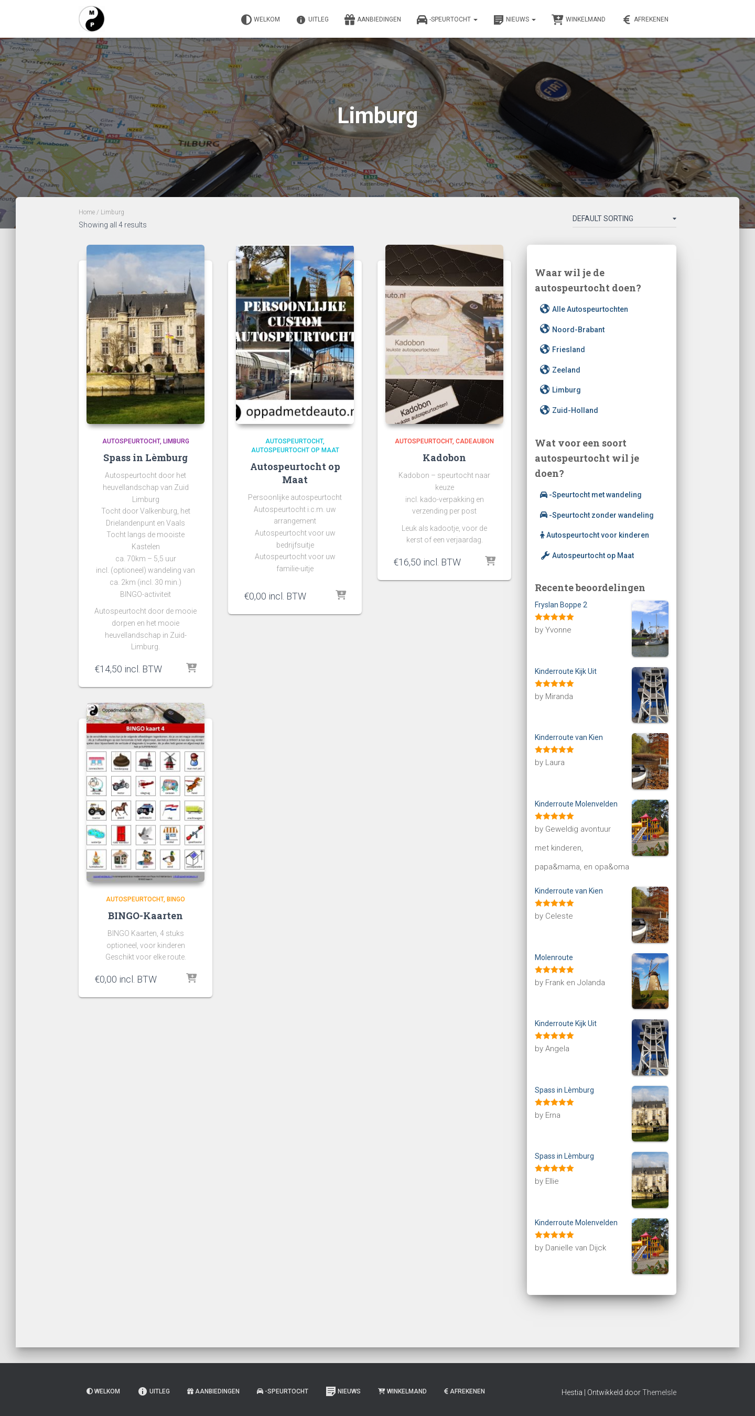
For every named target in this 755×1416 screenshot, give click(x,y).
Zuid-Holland (569, 410)
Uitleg (312, 20)
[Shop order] (624, 220)
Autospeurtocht (131, 441)
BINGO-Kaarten (145, 915)
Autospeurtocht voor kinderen (594, 535)
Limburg (176, 441)
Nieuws (514, 20)
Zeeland (560, 370)
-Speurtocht (447, 20)
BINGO (176, 899)
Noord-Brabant (572, 329)
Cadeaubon (475, 441)
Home (87, 212)
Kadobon (444, 457)
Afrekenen (644, 20)
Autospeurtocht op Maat (295, 450)
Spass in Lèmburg (145, 457)
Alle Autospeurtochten (584, 309)
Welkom (260, 20)
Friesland (562, 349)
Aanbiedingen (372, 20)
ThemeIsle (659, 1392)
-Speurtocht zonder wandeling (597, 515)
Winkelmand (579, 20)
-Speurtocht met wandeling (591, 495)
